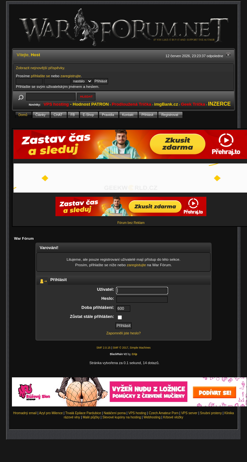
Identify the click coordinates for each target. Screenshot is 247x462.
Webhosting (152, 417)
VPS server (189, 413)
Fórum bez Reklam (130, 223)
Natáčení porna (114, 413)
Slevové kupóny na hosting (121, 417)
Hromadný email (25, 413)
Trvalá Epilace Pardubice (83, 413)
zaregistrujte (70, 76)
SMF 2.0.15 (103, 347)
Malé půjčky (91, 417)
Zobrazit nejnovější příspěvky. (40, 68)
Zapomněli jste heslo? (123, 333)
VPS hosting (137, 413)
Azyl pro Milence (51, 413)
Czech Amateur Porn (163, 413)
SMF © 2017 (120, 347)
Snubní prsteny (211, 413)
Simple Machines (140, 347)
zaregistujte (136, 265)
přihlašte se (40, 76)
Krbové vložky (173, 417)
